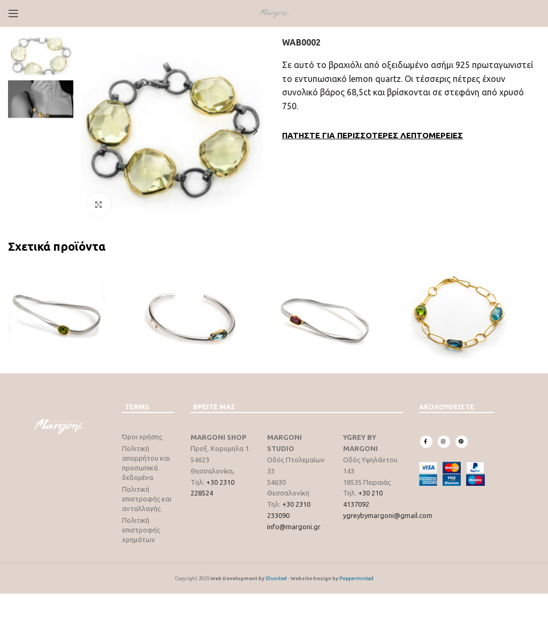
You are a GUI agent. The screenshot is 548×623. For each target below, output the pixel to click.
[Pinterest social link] (461, 442)
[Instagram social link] (444, 442)
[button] (89, 131)
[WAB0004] (206, 314)
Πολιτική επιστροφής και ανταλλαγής (146, 498)
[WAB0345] (341, 314)
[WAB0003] (72, 314)
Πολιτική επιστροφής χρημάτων (141, 529)
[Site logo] (274, 12)
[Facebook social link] (426, 442)
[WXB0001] (475, 314)
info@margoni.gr (294, 526)
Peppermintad (356, 578)
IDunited (276, 578)
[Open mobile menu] (13, 13)
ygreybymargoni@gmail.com (387, 515)
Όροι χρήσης (142, 436)
